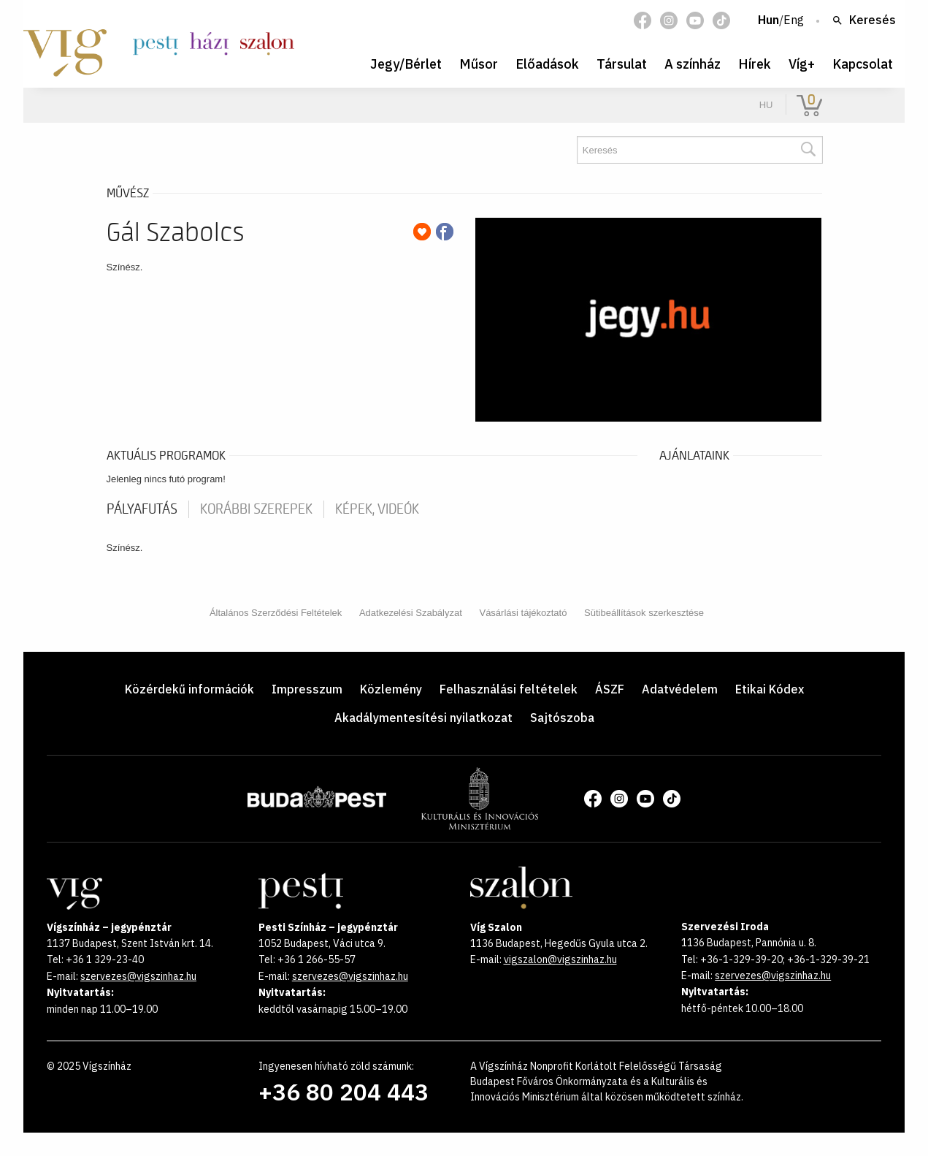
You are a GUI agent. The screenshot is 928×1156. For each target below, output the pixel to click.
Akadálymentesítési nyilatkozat (423, 717)
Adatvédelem (680, 689)
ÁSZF (609, 689)
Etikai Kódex (769, 689)
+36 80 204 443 (343, 1091)
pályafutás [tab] (142, 509)
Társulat (622, 64)
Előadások (547, 64)
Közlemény (391, 689)
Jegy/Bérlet (406, 64)
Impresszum (307, 689)
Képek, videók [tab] (377, 509)
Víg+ (802, 64)
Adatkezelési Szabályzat (410, 612)
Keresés (864, 20)
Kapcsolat (862, 64)
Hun (768, 20)
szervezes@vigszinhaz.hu (138, 976)
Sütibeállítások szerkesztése (644, 612)
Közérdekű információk (189, 689)
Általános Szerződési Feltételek (276, 612)
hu (766, 104)
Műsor (478, 64)
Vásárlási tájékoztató (523, 612)
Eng (793, 20)
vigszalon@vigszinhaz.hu (560, 959)
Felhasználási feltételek (509, 689)
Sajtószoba (562, 717)
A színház (692, 64)
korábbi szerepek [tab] (256, 509)
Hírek (754, 64)
